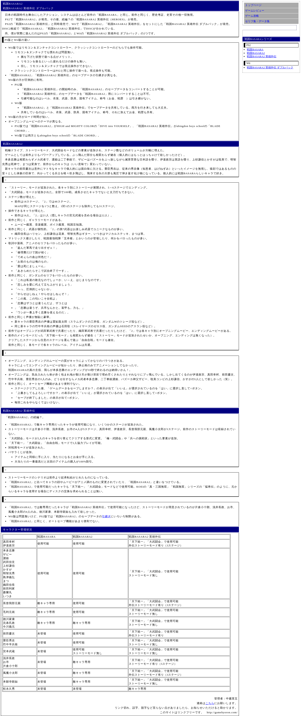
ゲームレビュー (254, 10)
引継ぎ (106, 516)
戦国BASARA (255, 49)
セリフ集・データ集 (257, 21)
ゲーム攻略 (252, 15)
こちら (209, 703)
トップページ (253, 5)
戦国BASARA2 (256, 53)
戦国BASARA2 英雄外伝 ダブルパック (270, 67)
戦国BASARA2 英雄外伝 (261, 56)
